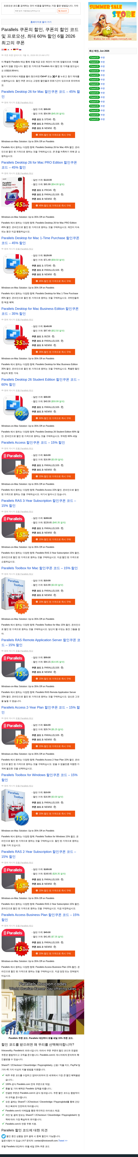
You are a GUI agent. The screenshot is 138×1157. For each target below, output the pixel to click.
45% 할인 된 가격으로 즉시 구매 (53, 135)
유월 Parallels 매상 (24, 102)
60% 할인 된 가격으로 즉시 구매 (53, 418)
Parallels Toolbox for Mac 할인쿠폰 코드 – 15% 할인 (39, 568)
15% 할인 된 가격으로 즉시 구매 (53, 476)
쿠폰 (97, 57)
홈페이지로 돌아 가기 (41, 22)
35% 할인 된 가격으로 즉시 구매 (53, 352)
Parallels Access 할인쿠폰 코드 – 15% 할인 (33, 442)
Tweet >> (62, 1140)
